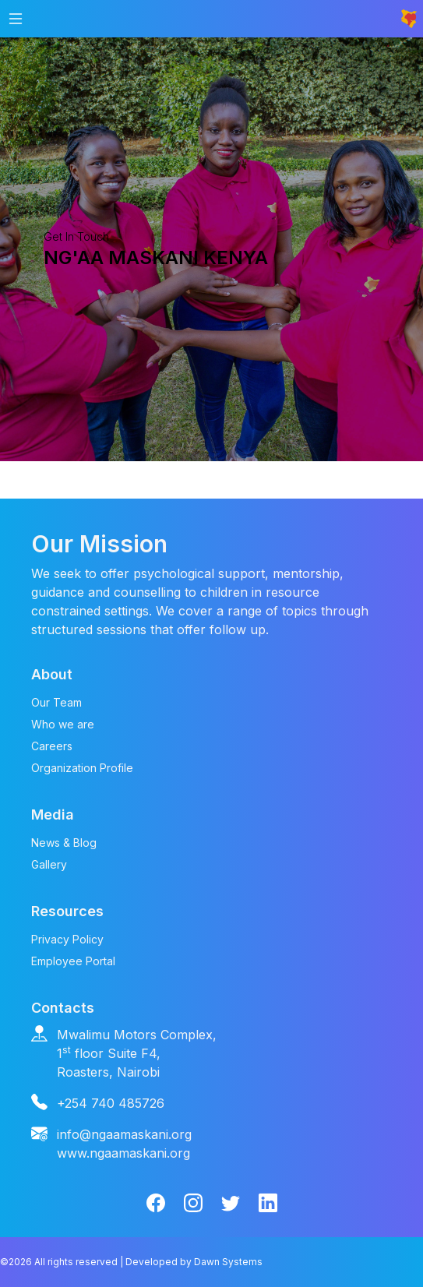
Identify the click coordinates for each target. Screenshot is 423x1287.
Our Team (56, 702)
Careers (51, 746)
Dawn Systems (228, 1262)
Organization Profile (82, 767)
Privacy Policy (67, 939)
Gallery (49, 864)
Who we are (62, 724)
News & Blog (64, 842)
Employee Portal (73, 961)
